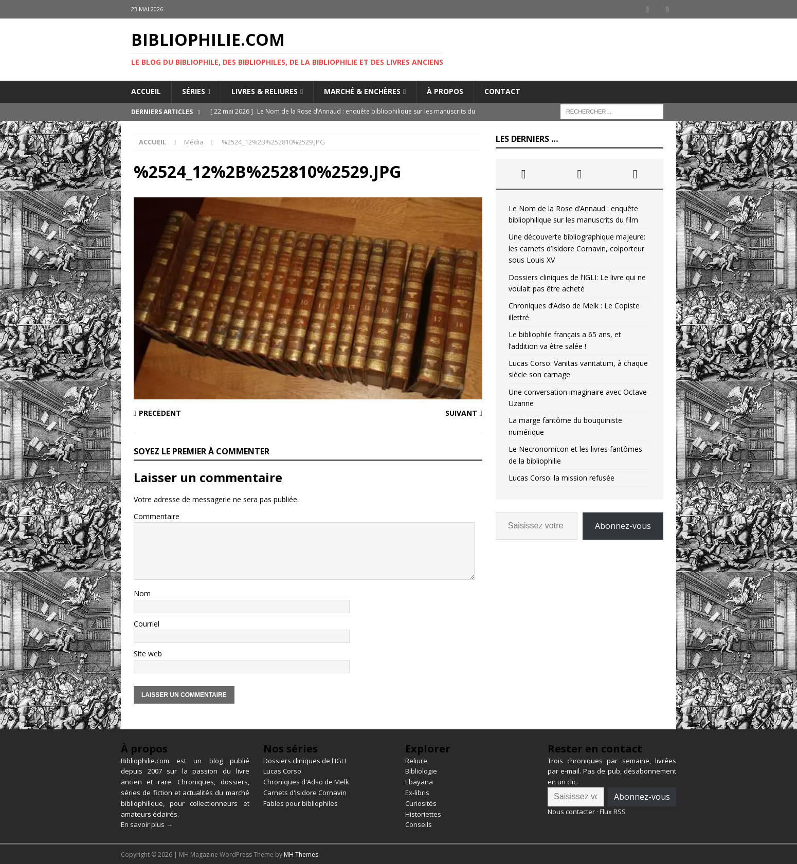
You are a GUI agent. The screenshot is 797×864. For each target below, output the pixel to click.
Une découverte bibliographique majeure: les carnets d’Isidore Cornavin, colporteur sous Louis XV (577, 247)
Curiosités (421, 802)
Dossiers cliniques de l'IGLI (304, 760)
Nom (142, 593)
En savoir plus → (147, 824)
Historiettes (423, 813)
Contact (502, 91)
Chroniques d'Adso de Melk (306, 781)
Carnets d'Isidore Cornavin (305, 792)
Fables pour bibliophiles (300, 802)
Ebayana (419, 781)
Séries (193, 91)
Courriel (146, 623)
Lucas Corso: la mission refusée (561, 477)
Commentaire (156, 516)
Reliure (416, 760)
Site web (148, 653)
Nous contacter (571, 811)
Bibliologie (421, 770)
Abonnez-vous (623, 525)
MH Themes (301, 854)
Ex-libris (417, 792)
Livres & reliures (264, 91)
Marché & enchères (362, 91)
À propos (445, 91)
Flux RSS (613, 811)
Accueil (146, 91)
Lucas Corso (282, 770)
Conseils (418, 824)
